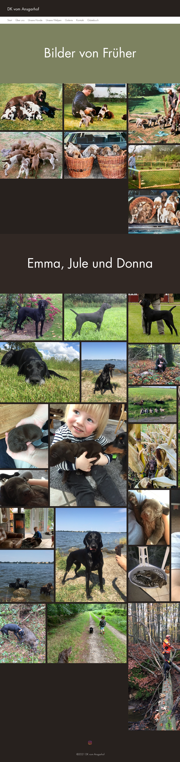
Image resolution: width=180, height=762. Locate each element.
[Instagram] (90, 742)
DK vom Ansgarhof (23, 8)
